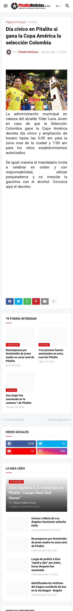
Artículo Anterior (14, 419)
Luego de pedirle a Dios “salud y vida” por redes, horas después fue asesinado (46, 564)
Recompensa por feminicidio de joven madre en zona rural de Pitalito (20, 356)
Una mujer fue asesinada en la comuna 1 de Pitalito (18, 399)
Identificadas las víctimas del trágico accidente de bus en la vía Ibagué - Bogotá (48, 587)
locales (33, 22)
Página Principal (16, 22)
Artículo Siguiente (58, 419)
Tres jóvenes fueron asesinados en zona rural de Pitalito (51, 354)
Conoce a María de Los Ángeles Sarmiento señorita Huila (48, 522)
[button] (5, 6)
